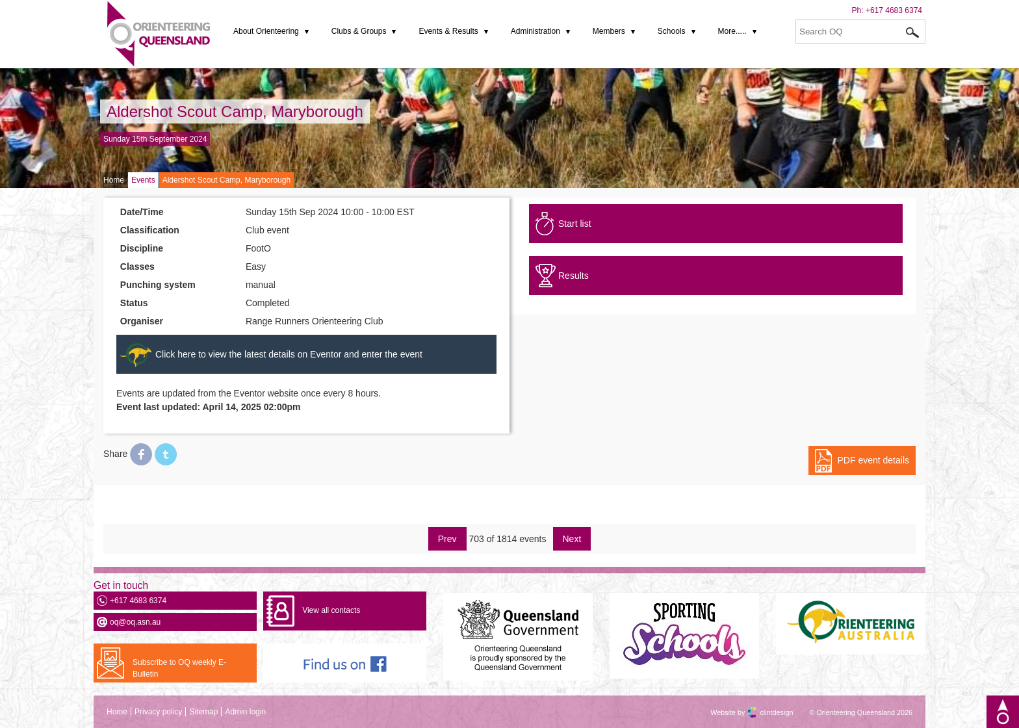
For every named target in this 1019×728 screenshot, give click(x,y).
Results (573, 275)
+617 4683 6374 (894, 10)
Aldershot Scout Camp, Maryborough (235, 111)
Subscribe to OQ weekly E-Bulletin (179, 668)
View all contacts (331, 610)
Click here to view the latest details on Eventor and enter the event (288, 354)
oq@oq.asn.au (135, 622)
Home (113, 180)
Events (143, 180)
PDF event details (874, 460)
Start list (574, 223)
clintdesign (765, 712)
